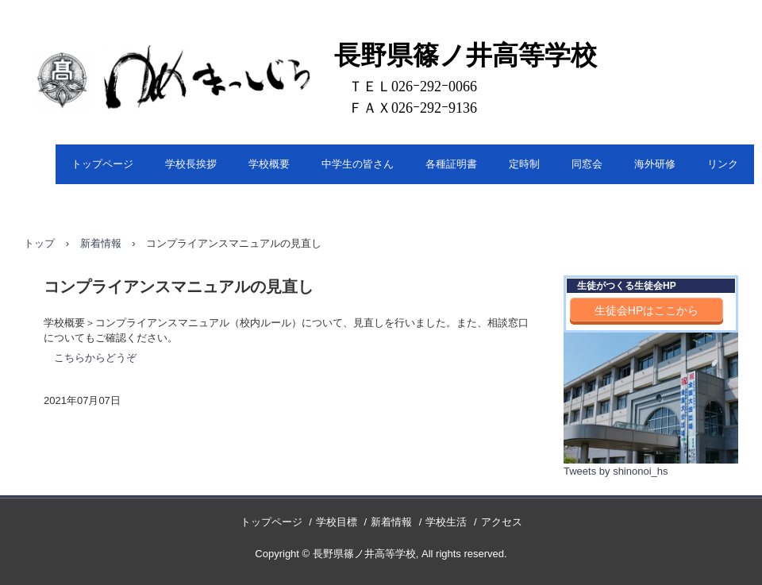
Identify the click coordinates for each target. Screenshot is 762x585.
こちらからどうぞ (95, 358)
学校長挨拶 (191, 164)
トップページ (102, 164)
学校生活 (446, 522)
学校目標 (336, 522)
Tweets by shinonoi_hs (616, 471)
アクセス (501, 522)
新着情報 (100, 243)
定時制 (524, 164)
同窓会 (587, 164)
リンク (722, 164)
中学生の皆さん (357, 164)
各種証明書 (451, 164)
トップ (39, 243)
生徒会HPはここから (646, 310)
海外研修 (654, 164)
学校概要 (269, 164)
